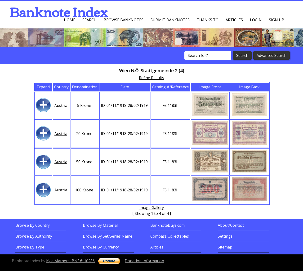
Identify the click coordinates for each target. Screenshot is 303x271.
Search (89, 20)
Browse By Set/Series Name (107, 236)
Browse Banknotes (123, 20)
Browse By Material (100, 225)
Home (69, 20)
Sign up (276, 20)
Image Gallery (151, 207)
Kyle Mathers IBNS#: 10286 (70, 260)
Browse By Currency (101, 247)
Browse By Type (29, 247)
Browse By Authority (33, 236)
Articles (234, 20)
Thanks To (207, 20)
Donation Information (144, 260)
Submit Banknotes (170, 20)
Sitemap (225, 247)
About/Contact (231, 225)
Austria (60, 105)
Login (256, 20)
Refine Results (151, 77)
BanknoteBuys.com (167, 225)
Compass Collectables (169, 236)
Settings (225, 236)
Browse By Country (32, 225)
